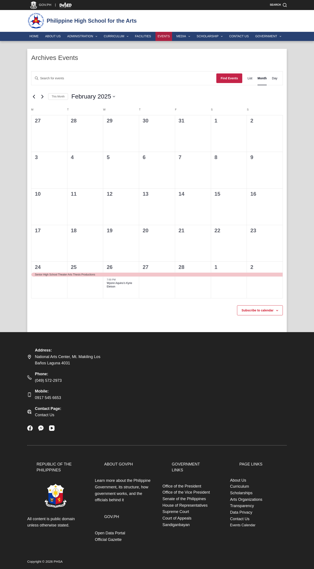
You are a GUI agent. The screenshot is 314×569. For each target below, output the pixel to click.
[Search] (278, 5)
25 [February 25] (74, 267)
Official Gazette (108, 539)
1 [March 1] (216, 267)
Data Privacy (241, 512)
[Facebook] (30, 428)
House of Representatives (185, 505)
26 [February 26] (110, 267)
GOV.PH (111, 517)
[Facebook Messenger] (41, 428)
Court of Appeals (176, 518)
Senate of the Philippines (184, 499)
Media (184, 36)
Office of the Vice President (186, 492)
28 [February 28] (181, 267)
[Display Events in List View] (249, 78)
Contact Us (239, 36)
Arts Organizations (246, 499)
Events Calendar (242, 525)
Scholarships (241, 493)
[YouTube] (52, 428)
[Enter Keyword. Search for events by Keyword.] (123, 78)
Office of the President (181, 486)
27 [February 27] (145, 267)
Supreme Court (175, 512)
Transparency (242, 506)
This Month (58, 96)
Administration (83, 36)
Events (164, 36)
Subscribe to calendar (257, 310)
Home (34, 36)
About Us (53, 36)
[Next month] (42, 96)
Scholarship (210, 36)
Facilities (143, 36)
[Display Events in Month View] (262, 78)
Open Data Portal (110, 533)
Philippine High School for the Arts (92, 21)
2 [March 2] (251, 267)
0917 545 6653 (48, 398)
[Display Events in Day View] (274, 78)
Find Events (229, 78)
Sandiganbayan (176, 525)
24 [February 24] (38, 267)
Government (269, 36)
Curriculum (117, 36)
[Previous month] (33, 96)
